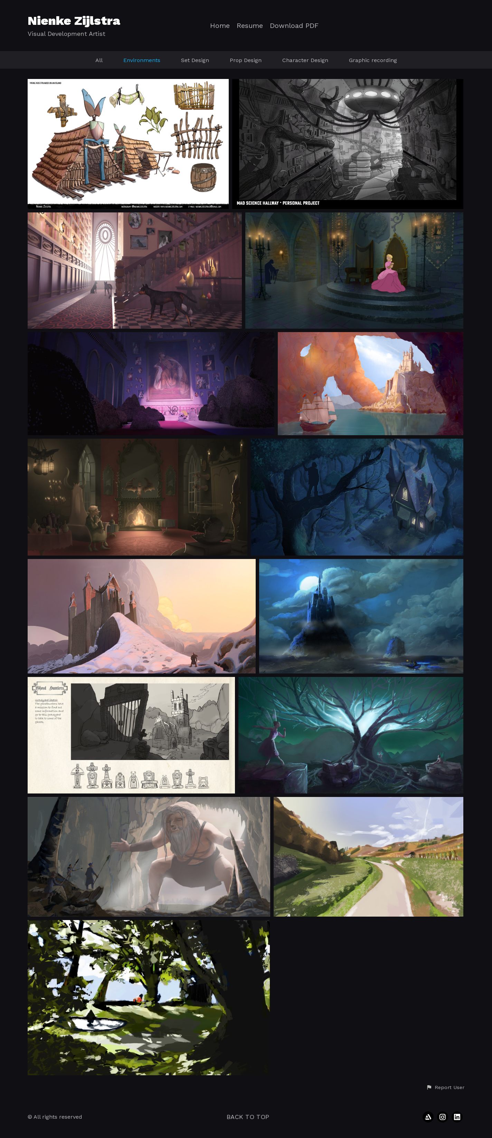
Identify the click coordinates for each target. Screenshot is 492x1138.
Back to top (248, 1116)
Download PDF (294, 26)
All (99, 60)
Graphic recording (373, 60)
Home (220, 26)
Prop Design (246, 60)
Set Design (195, 60)
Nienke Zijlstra (74, 20)
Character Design (305, 60)
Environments (141, 60)
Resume (250, 26)
